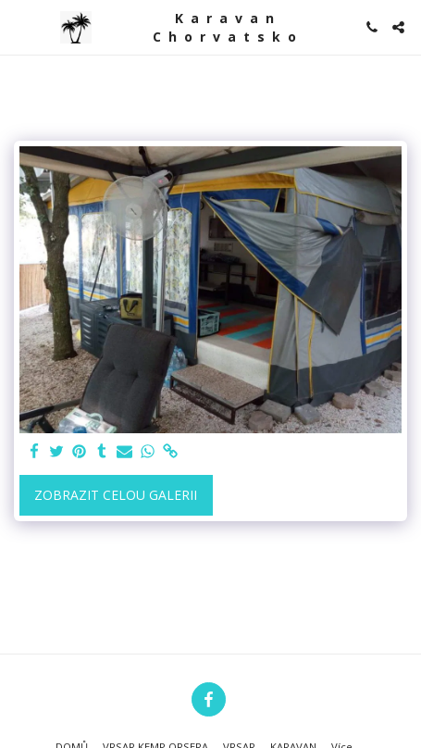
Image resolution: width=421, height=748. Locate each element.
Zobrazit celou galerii (115, 495)
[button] (20, 26)
